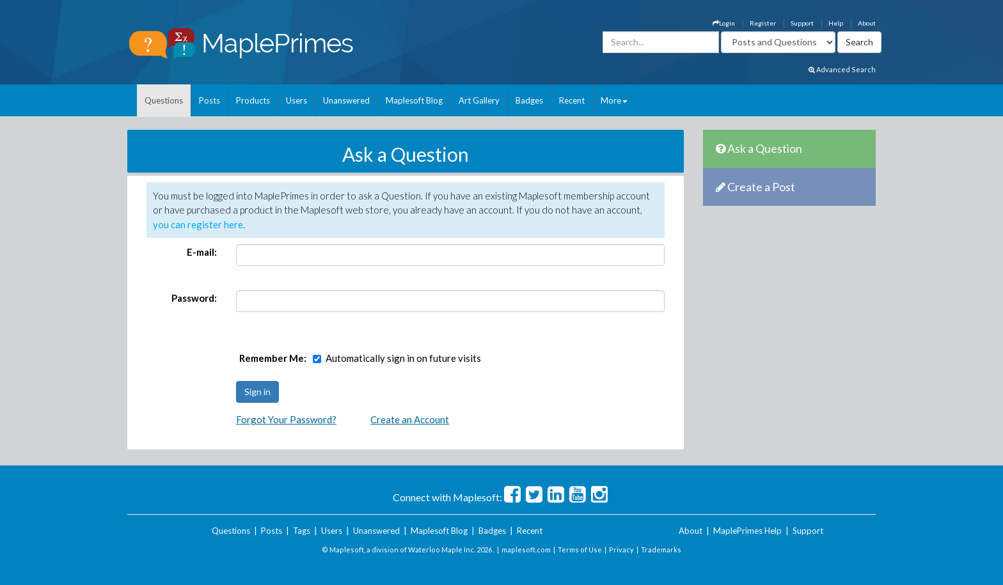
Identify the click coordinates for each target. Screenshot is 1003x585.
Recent (572, 100)
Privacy (621, 549)
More (614, 100)
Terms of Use (580, 549)
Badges (529, 100)
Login (724, 23)
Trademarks (661, 549)
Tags (301, 531)
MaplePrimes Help (747, 531)
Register (763, 23)
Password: (194, 298)
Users (296, 100)
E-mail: (202, 252)
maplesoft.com (526, 549)
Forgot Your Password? (286, 419)
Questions (164, 100)
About (867, 23)
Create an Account (409, 419)
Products (253, 100)
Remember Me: (272, 358)
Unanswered (346, 100)
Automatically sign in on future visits (403, 358)
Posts (209, 100)
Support (802, 23)
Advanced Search (842, 69)
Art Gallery (479, 100)
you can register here (198, 224)
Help (835, 23)
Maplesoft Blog (414, 100)
